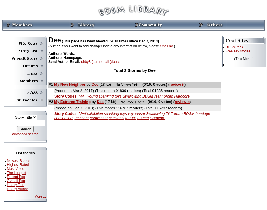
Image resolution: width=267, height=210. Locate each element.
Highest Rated (18, 165)
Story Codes (65, 96)
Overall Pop (16, 181)
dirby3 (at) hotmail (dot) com (102, 62)
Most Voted (15, 169)
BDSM (147, 96)
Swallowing (132, 96)
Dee (94, 84)
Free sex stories (238, 51)
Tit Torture (174, 113)
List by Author (17, 189)
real (157, 96)
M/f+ (82, 96)
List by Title (15, 185)
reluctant (81, 118)
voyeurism (136, 113)
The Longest (16, 173)
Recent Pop (16, 177)
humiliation (99, 118)
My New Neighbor (69, 84)
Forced (167, 96)
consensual (63, 118)
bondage (203, 113)
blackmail (116, 118)
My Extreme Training (72, 102)
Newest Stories (18, 161)
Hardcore (182, 96)
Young (92, 96)
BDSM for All (235, 47)
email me (167, 46)
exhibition (95, 113)
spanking (106, 96)
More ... (40, 196)
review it (176, 84)
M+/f (82, 113)
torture (130, 118)
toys (118, 96)
